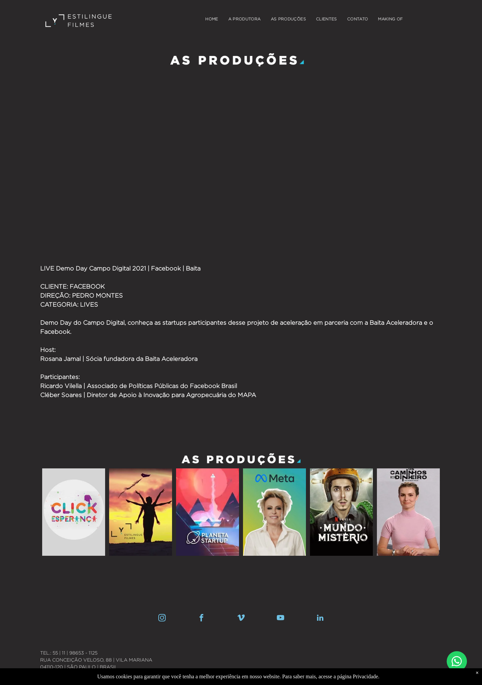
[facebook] (201, 618)
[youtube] (280, 618)
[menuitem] (211, 19)
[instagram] (162, 618)
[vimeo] (241, 618)
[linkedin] (320, 618)
